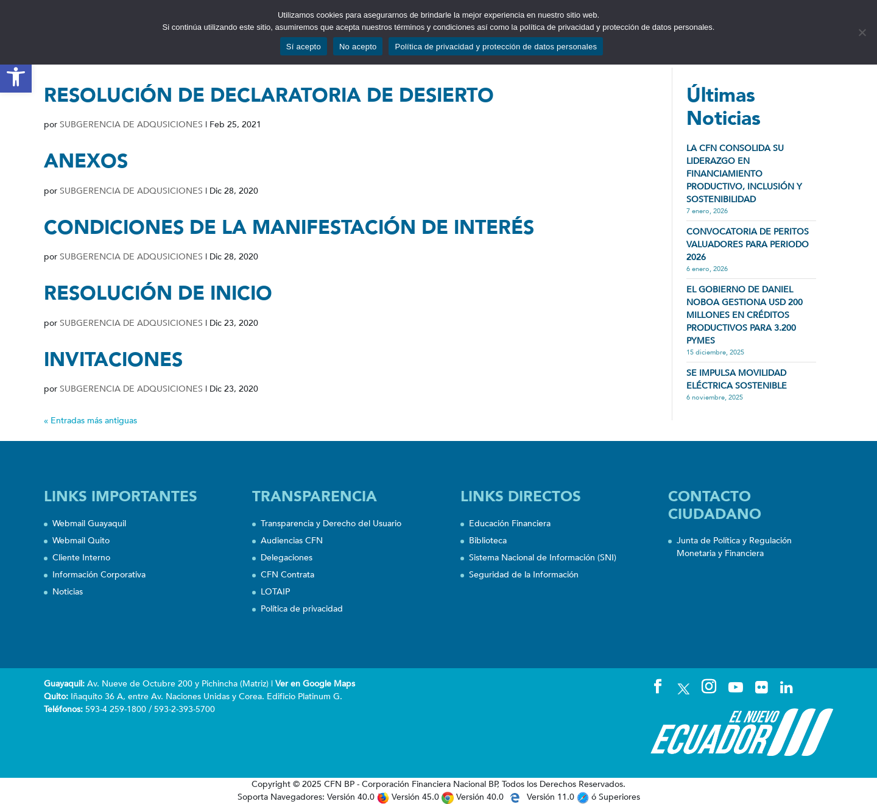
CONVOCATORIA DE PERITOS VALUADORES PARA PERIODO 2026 (747, 244)
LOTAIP (275, 592)
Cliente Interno (81, 557)
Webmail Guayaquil (89, 523)
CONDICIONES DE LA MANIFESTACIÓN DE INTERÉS (289, 227)
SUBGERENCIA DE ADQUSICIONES (131, 124)
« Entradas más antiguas (90, 420)
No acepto (358, 46)
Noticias (67, 592)
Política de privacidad (302, 609)
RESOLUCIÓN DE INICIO (158, 293)
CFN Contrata (287, 574)
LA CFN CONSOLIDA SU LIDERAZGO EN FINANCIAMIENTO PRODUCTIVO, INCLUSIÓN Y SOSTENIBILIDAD (744, 174)
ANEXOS (86, 161)
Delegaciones (286, 557)
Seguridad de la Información (524, 574)
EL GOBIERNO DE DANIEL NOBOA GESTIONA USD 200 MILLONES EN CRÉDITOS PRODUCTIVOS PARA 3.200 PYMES (744, 315)
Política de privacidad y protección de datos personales (496, 46)
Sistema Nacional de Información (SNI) (542, 557)
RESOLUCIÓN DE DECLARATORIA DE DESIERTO (269, 95)
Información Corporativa (99, 574)
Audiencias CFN (292, 540)
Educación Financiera (510, 523)
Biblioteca (488, 540)
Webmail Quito (81, 540)
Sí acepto (303, 46)
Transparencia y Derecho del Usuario (331, 523)
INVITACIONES (113, 360)
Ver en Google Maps (315, 683)
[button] (16, 77)
